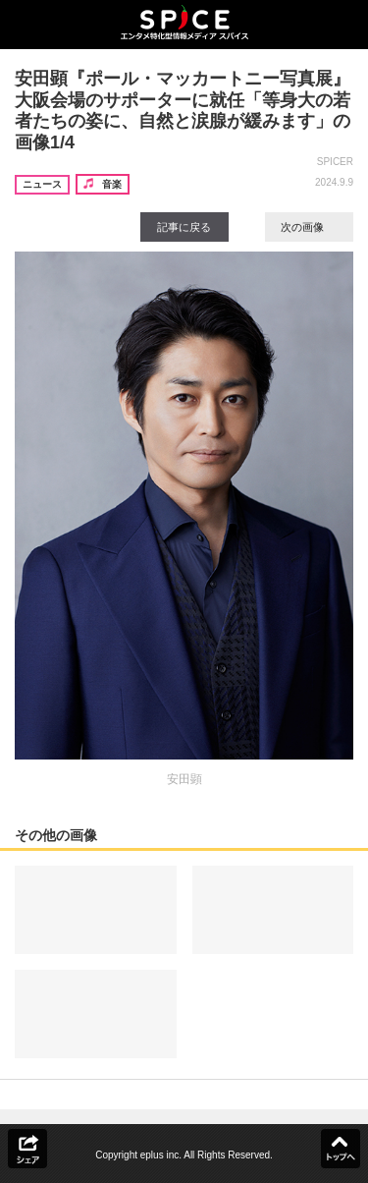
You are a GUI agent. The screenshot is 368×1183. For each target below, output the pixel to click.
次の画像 (309, 227)
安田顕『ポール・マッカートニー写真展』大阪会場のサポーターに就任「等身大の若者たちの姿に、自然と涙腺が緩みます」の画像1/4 (182, 110)
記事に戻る (184, 227)
